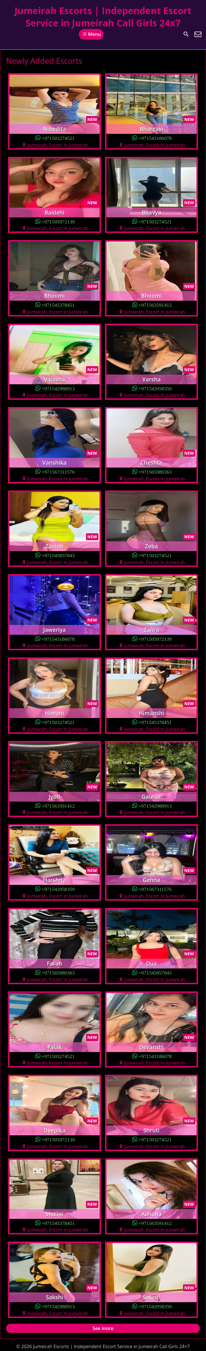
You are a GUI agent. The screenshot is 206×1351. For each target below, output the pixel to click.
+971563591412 (155, 304)
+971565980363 (155, 471)
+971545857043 (58, 555)
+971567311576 (58, 471)
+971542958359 (155, 388)
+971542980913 (58, 388)
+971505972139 (58, 221)
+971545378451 (58, 304)
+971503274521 (58, 137)
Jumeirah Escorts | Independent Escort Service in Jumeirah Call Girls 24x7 (102, 16)
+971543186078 (155, 137)
